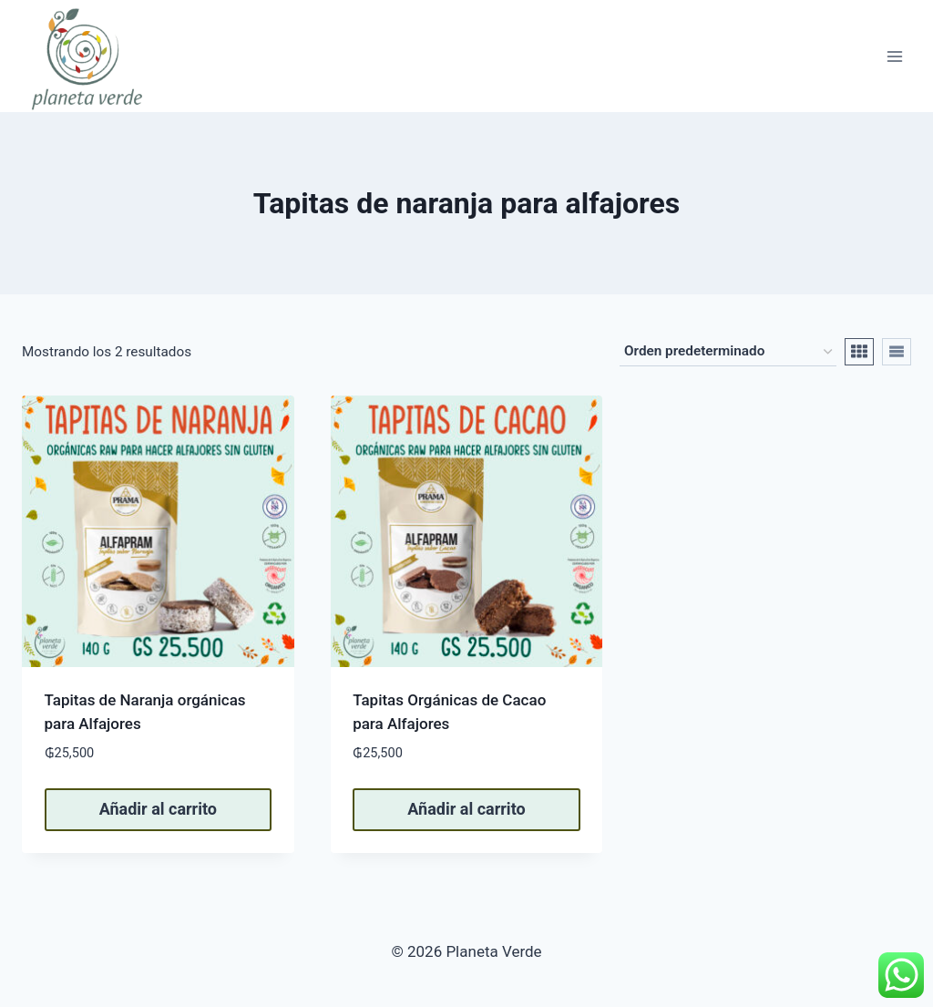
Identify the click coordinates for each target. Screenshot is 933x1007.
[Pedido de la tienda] (728, 351)
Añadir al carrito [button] (158, 808)
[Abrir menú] (894, 56)
